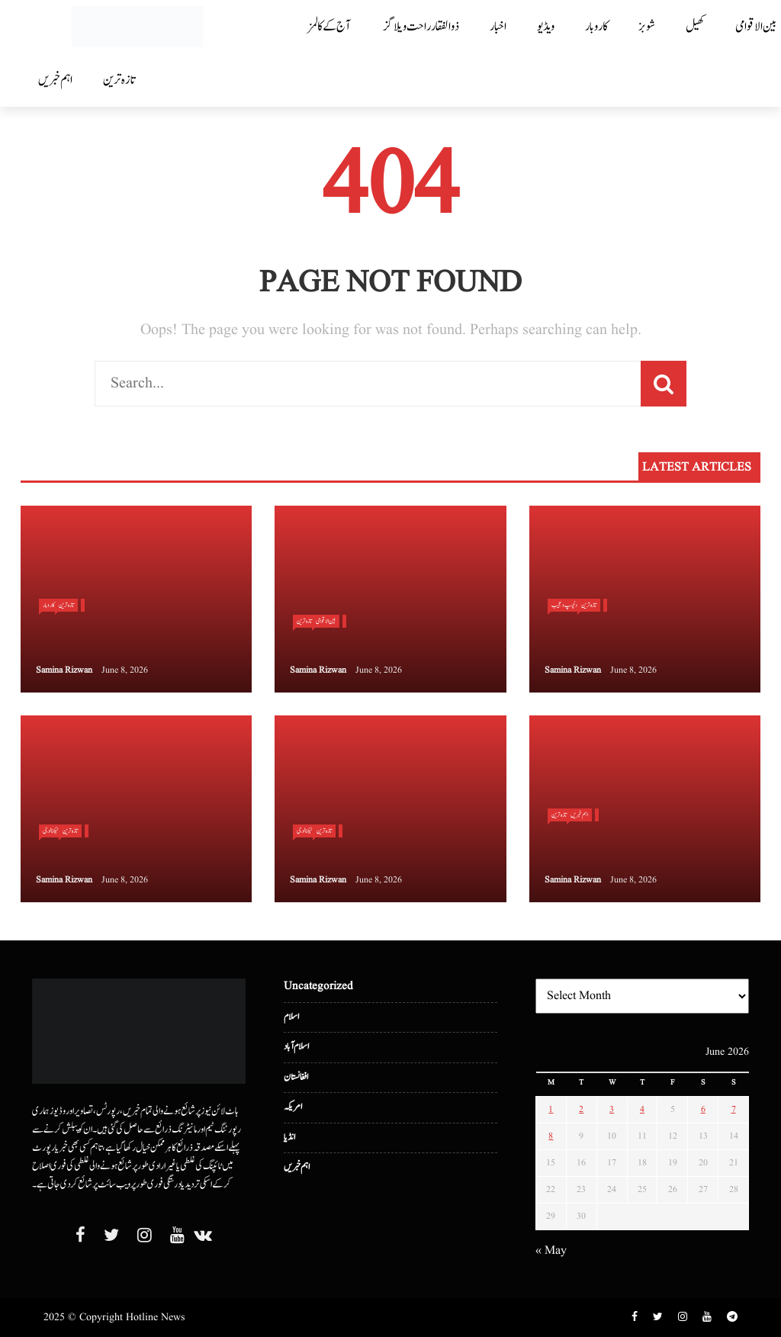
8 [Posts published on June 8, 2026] (550, 1136)
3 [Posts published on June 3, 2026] (611, 1109)
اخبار (498, 26)
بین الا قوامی (326, 620)
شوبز (646, 26)
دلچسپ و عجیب (564, 604)
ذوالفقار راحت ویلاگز (421, 26)
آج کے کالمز (329, 26)
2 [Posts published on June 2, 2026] (581, 1109)
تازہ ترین (119, 80)
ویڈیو (545, 26)
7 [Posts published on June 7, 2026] (733, 1109)
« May (551, 1250)
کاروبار (596, 26)
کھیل (695, 26)
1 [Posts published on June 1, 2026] (550, 1109)
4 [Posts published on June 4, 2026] (642, 1109)
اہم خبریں (55, 80)
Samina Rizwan (64, 670)
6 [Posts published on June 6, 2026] (703, 1109)
